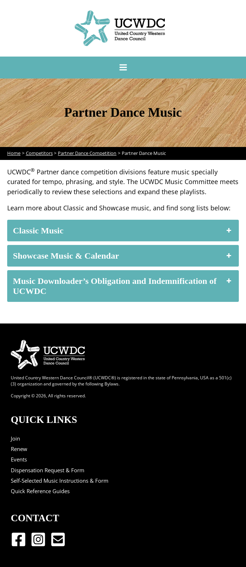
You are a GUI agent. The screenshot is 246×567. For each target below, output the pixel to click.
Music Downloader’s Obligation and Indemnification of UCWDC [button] (123, 286)
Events (19, 459)
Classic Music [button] (123, 231)
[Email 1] (58, 539)
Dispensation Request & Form (47, 470)
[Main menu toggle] (123, 67)
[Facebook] (18, 539)
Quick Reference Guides (40, 491)
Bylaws (112, 384)
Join (15, 438)
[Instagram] (38, 539)
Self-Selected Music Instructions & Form (59, 480)
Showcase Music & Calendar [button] (123, 256)
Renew (19, 448)
